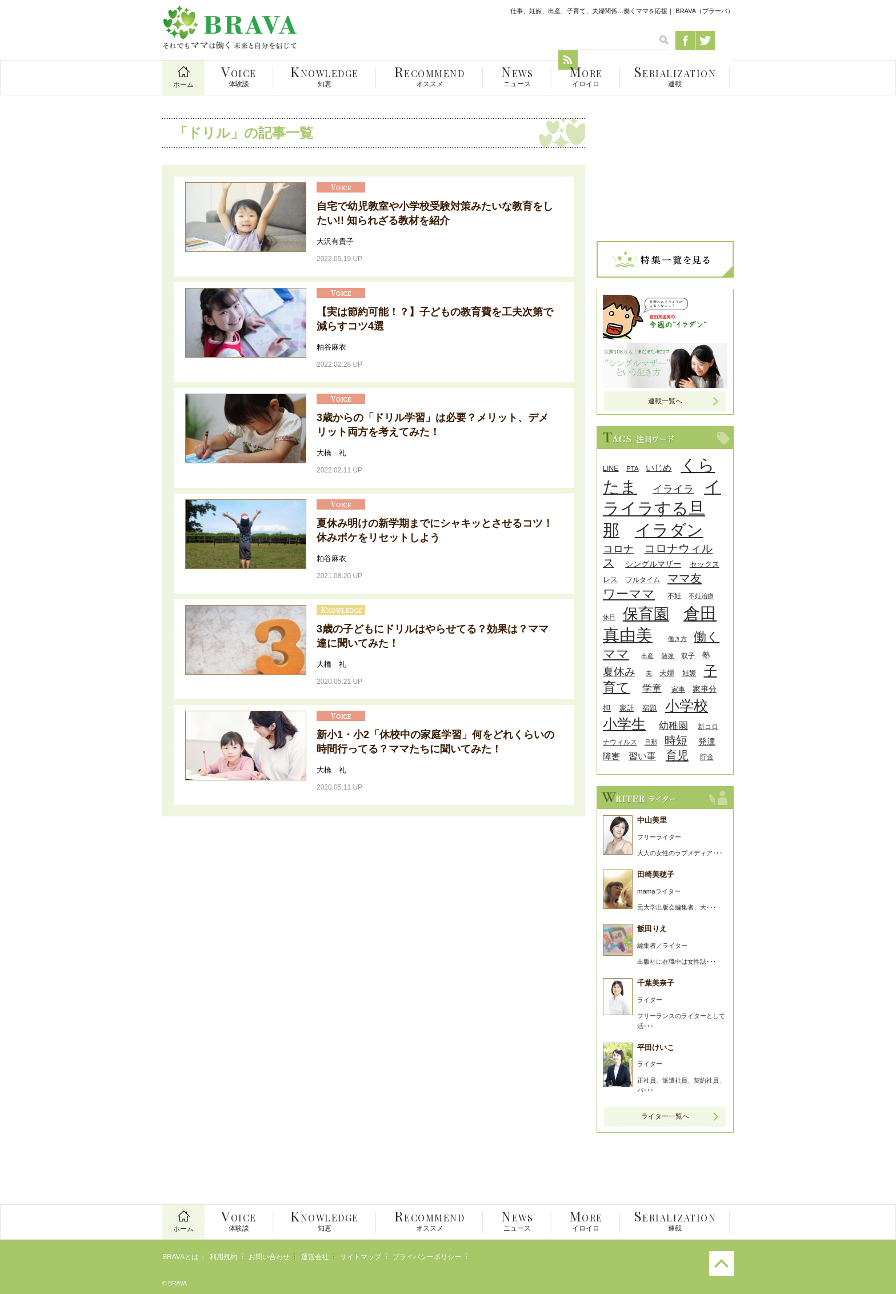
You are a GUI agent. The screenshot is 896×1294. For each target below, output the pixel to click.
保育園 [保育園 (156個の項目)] (646, 614)
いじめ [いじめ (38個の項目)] (658, 467)
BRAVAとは (180, 1257)
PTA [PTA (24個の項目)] (632, 468)
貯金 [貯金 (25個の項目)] (707, 756)
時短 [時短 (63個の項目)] (676, 740)
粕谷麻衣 (331, 347)
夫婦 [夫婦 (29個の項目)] (666, 672)
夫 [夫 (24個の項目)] (649, 673)
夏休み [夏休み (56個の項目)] (619, 672)
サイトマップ (360, 1257)
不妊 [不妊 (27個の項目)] (674, 596)
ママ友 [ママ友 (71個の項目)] (684, 577)
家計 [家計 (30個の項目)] (626, 708)
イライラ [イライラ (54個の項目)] (673, 489)
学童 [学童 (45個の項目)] (652, 688)
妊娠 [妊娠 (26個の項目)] (689, 673)
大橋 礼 (331, 452)
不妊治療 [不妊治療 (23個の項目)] (701, 595)
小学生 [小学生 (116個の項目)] (624, 724)
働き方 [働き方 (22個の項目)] (677, 638)
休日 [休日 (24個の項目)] (609, 617)
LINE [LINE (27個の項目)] (611, 468)
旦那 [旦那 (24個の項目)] (651, 742)
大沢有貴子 (335, 241)
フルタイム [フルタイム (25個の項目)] (643, 579)
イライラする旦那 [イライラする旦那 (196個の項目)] (662, 508)
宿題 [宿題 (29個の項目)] (649, 708)
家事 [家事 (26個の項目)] (678, 690)
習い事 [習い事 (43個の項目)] (642, 756)
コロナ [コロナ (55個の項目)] (618, 549)
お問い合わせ (269, 1257)
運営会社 (315, 1257)
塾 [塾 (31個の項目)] (706, 655)
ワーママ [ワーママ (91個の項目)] (629, 594)
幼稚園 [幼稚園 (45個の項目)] (673, 725)
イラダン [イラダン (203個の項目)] (669, 529)
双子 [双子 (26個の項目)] (688, 656)
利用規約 (223, 1257)
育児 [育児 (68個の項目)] (677, 755)
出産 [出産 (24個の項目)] (647, 655)
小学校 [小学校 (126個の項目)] (686, 706)
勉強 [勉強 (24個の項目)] (667, 655)
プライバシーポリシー (427, 1257)
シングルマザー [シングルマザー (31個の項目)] (653, 564)
